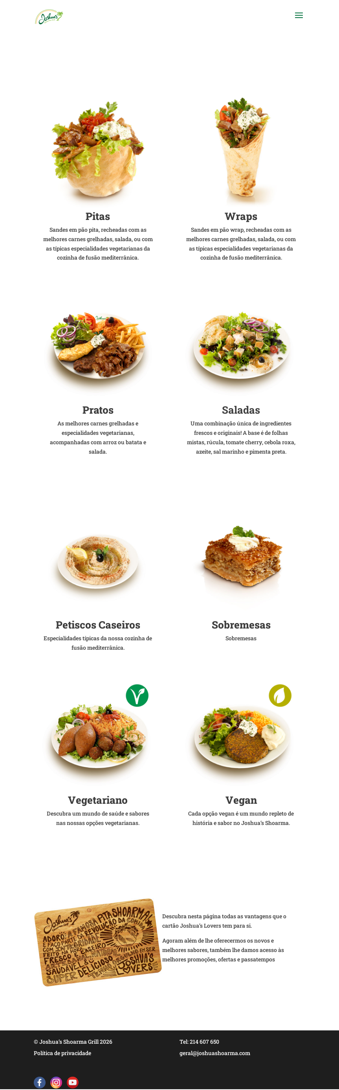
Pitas (98, 216)
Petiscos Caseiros (98, 624)
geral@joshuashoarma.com (215, 1053)
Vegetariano (98, 800)
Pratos (98, 409)
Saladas (241, 409)
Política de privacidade (62, 1053)
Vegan (241, 800)
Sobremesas (241, 624)
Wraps (241, 216)
